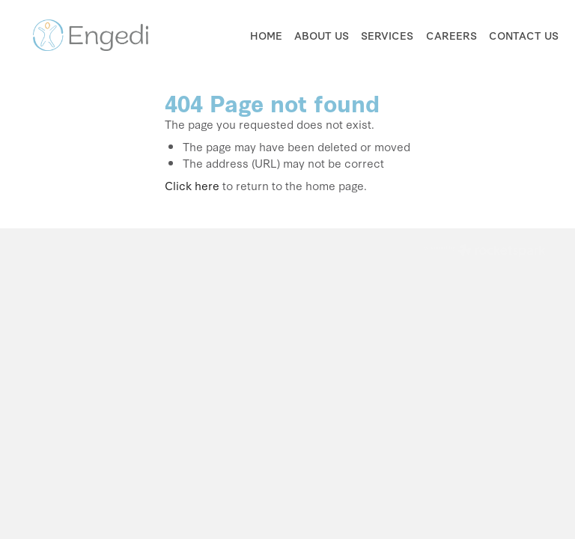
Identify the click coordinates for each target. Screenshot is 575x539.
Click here (192, 185)
